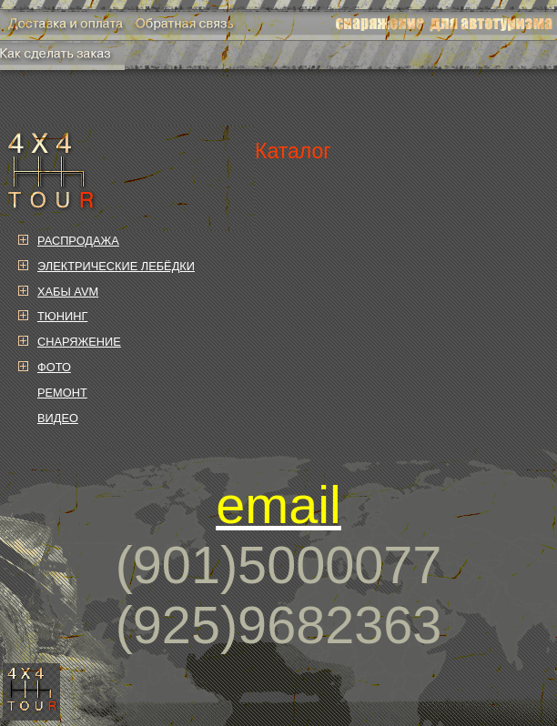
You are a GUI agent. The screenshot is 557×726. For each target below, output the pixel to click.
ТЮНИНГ (62, 316)
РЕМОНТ (62, 392)
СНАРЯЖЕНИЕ (79, 341)
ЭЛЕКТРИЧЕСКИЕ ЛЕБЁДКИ (116, 266)
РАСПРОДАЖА (78, 240)
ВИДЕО (57, 418)
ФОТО (54, 367)
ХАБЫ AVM (67, 291)
